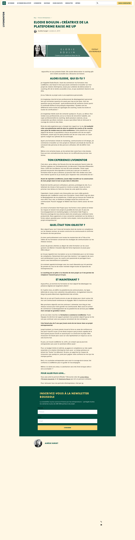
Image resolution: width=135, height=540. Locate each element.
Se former (11, 3)
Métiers (77, 3)
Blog (35, 17)
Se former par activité (24, 3)
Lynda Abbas (84, 377)
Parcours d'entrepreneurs (44, 17)
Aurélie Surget (43, 31)
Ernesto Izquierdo (48, 379)
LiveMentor (37, 3)
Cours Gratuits (58, 3)
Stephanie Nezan (65, 379)
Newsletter (69, 3)
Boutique (47, 3)
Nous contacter (124, 3)
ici (82, 383)
